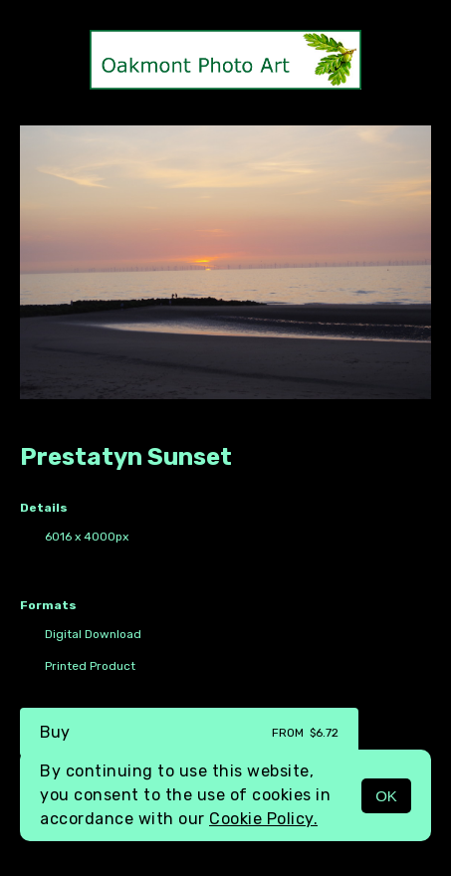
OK (386, 795)
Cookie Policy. (263, 818)
